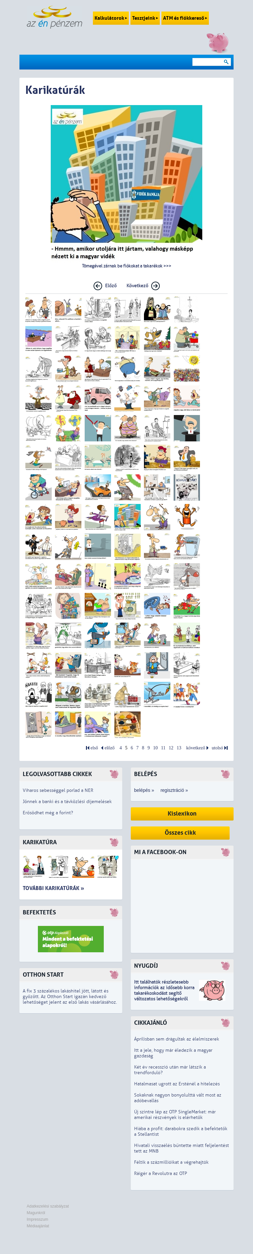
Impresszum (37, 1219)
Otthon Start (43, 974)
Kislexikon (182, 813)
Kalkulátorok (111, 18)
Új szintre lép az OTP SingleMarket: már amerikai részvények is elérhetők (175, 1114)
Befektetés (39, 912)
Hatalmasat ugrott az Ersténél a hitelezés (177, 1084)
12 (171, 748)
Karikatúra (40, 842)
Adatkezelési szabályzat (48, 1206)
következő (195, 748)
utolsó (217, 748)
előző (109, 748)
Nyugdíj (146, 965)
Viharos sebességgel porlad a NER (58, 790)
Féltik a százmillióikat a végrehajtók (171, 1162)
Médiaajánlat (38, 1226)
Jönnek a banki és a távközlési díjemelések (67, 801)
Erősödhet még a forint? (48, 813)
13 (179, 748)
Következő (137, 286)
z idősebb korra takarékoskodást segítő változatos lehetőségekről (164, 993)
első (94, 748)
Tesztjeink (145, 18)
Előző (111, 286)
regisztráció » (174, 790)
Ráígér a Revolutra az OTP (160, 1173)
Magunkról (36, 1213)
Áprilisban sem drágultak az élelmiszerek (176, 1039)
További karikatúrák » (53, 888)
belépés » (144, 790)
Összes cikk (180, 832)
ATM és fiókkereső (185, 18)
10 (155, 748)
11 (163, 748)
